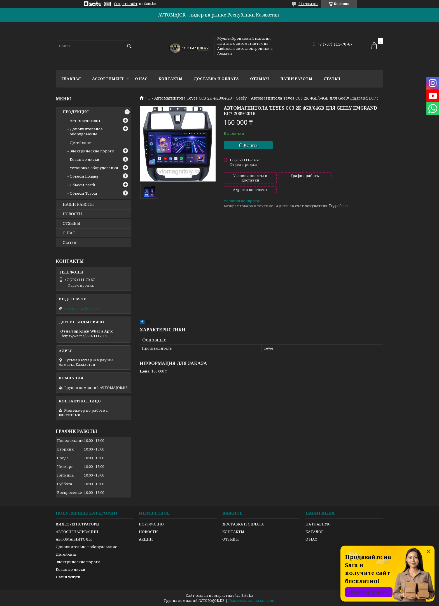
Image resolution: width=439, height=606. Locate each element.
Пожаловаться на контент (251, 600)
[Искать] (129, 46)
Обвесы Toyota (83, 193)
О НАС (69, 232)
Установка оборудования (94, 167)
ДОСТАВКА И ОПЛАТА (243, 524)
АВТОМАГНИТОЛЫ (74, 539)
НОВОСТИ (72, 213)
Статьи (332, 78)
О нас (141, 78)
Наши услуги (68, 576)
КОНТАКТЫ (233, 531)
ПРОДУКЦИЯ (76, 111)
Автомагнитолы (85, 120)
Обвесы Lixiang (84, 176)
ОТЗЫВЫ (71, 223)
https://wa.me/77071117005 (84, 336)
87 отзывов (308, 3)
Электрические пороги (92, 151)
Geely (241, 98)
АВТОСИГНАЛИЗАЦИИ (77, 531)
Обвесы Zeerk (82, 184)
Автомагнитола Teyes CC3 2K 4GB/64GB (193, 98)
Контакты (170, 78)
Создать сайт (125, 4)
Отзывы (259, 78)
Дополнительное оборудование (86, 131)
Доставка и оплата (216, 78)
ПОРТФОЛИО (151, 524)
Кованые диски (84, 159)
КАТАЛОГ (314, 531)
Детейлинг (80, 142)
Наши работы (296, 78)
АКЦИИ (146, 539)
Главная (71, 78)
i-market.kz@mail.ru (81, 308)
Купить (251, 145)
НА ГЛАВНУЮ (318, 524)
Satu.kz (247, 595)
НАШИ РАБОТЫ (78, 204)
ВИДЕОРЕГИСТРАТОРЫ (77, 524)
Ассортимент (108, 78)
